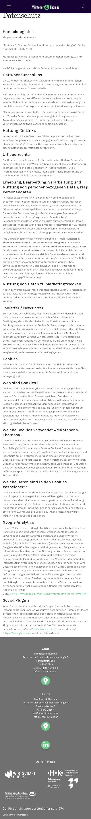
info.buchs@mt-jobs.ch (45, 717)
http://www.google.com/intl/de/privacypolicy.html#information (49, 593)
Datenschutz (9, 815)
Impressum (22, 815)
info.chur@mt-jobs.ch (45, 671)
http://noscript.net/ (45, 629)
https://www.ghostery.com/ (20, 633)
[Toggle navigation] (9, 6)
